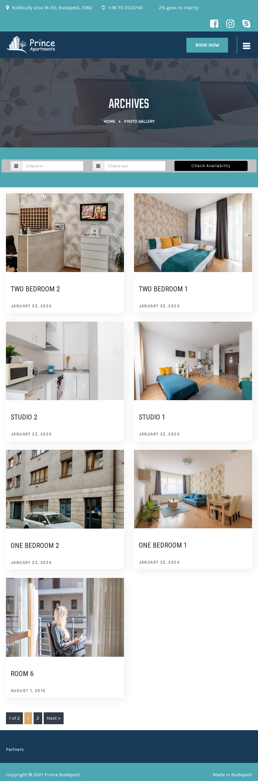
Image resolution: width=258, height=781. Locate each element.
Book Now (207, 45)
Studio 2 (24, 417)
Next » (54, 718)
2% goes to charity (178, 7)
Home (109, 121)
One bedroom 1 (163, 545)
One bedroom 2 (35, 545)
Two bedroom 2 (35, 289)
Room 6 (22, 674)
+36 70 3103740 (125, 7)
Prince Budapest (62, 774)
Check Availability (211, 165)
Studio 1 (152, 417)
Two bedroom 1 (163, 289)
